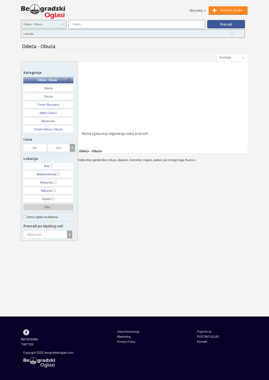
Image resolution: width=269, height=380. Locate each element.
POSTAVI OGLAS (208, 336)
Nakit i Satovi (48, 113)
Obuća (48, 96)
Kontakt (202, 341)
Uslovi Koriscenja (128, 331)
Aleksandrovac (47, 174)
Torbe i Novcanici (48, 104)
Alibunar (46, 190)
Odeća (48, 88)
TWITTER (27, 344)
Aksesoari (48, 121)
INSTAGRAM (29, 339)
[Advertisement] (163, 97)
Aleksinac (46, 182)
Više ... (48, 207)
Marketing (124, 336)
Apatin (46, 199)
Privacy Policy (126, 341)
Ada (46, 166)
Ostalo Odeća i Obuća (48, 129)
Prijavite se (204, 331)
